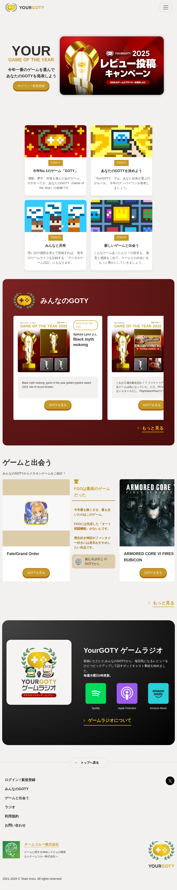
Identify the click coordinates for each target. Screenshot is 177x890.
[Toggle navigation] (166, 7)
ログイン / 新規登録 (31, 86)
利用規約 (12, 816)
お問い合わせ (15, 825)
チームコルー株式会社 (41, 844)
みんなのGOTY (16, 789)
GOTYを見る (58, 405)
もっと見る (153, 428)
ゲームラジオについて (109, 720)
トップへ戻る (90, 762)
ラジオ (10, 807)
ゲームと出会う (17, 798)
